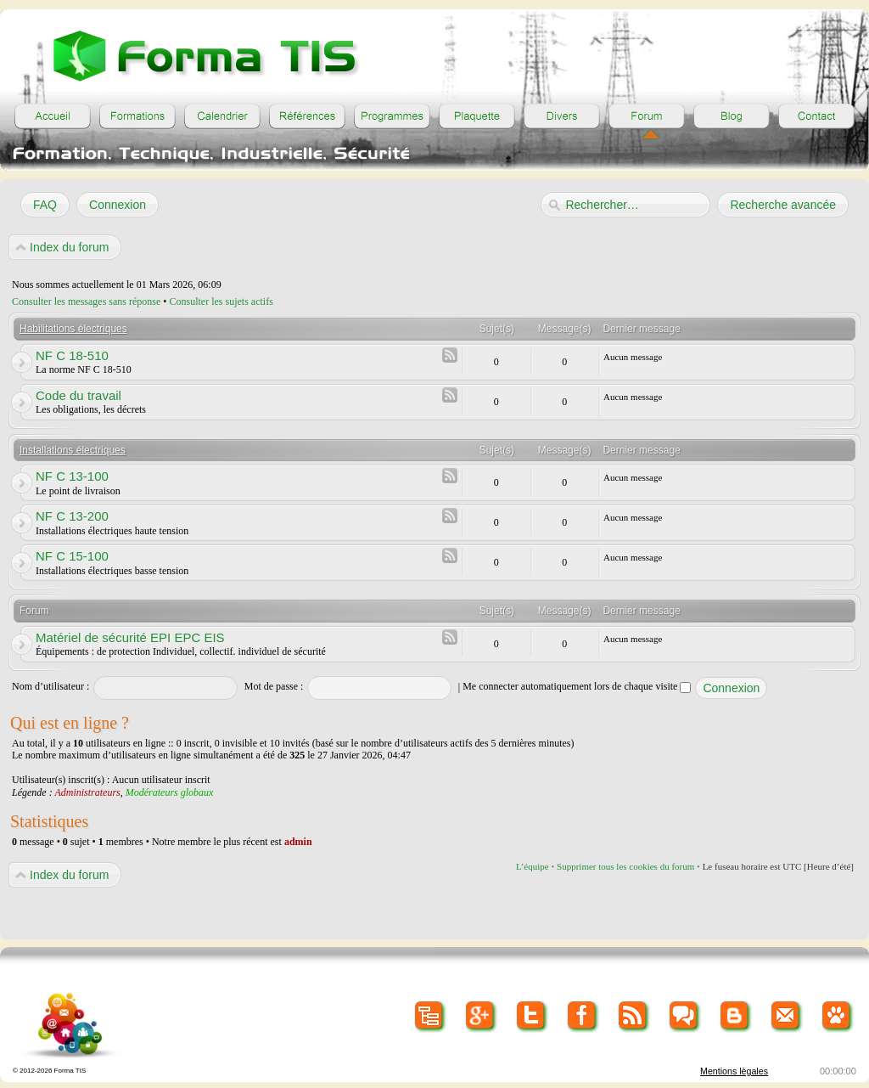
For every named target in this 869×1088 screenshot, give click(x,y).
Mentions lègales (734, 1071)
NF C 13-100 (72, 476)
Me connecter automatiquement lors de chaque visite (577, 686)
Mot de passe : (274, 686)
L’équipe (532, 866)
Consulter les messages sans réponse (86, 301)
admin (298, 842)
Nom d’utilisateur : (50, 686)
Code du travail (78, 395)
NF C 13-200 (72, 516)
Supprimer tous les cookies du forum (625, 866)
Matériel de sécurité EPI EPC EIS (130, 637)
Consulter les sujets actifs (221, 301)
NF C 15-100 (72, 556)
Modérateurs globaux (170, 792)
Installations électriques (73, 450)
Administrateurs (87, 792)
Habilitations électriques (73, 329)
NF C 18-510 (72, 355)
